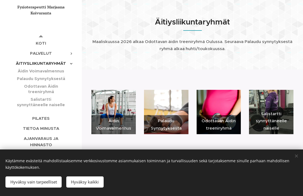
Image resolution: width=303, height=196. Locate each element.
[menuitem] (41, 43)
